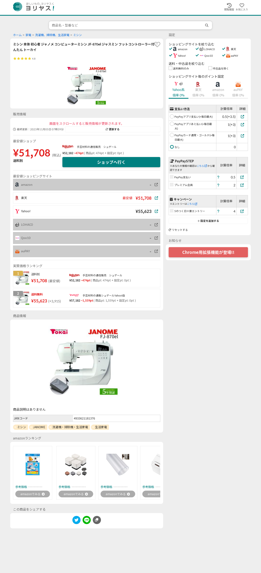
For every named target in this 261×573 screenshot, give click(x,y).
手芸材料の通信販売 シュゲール (97, 146)
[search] (207, 25)
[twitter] (76, 521)
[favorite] (157, 44)
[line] (87, 521)
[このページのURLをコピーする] (97, 521)
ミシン (77, 35)
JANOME (39, 427)
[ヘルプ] (218, 177)
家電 (28, 35)
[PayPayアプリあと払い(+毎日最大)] (242, 124)
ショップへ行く (111, 162)
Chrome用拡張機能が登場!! (208, 252)
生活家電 (101, 427)
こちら (202, 165)
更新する (112, 129)
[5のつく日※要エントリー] (242, 211)
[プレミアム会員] (242, 185)
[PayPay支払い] (242, 177)
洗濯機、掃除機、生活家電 (52, 35)
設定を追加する (208, 220)
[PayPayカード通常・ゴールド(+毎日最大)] (242, 135)
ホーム (17, 35)
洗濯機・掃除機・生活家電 (70, 427)
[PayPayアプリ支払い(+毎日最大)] (242, 116)
